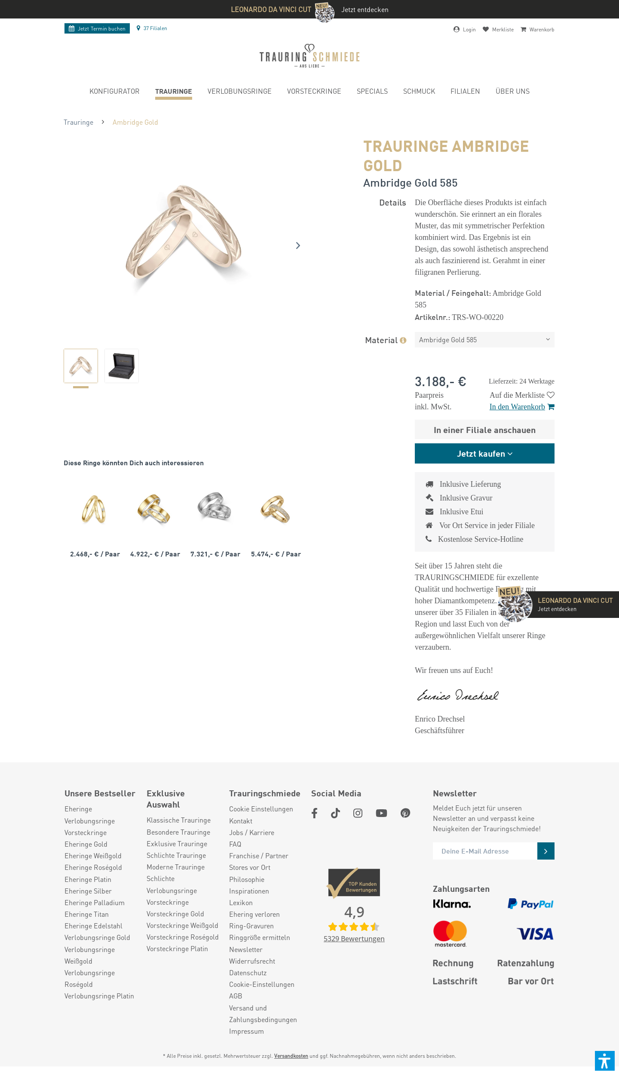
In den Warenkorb (522, 406)
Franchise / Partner (258, 855)
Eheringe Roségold (93, 867)
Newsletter (246, 949)
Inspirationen (249, 890)
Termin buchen (97, 28)
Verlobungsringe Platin (99, 995)
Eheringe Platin (87, 879)
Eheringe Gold (85, 843)
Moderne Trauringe (176, 866)
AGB (235, 995)
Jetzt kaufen (481, 453)
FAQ (235, 843)
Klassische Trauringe (179, 819)
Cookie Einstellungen (261, 808)
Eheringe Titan (86, 913)
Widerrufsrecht (252, 960)
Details (392, 202)
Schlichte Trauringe (176, 855)
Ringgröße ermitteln (259, 937)
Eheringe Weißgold (93, 855)
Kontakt (240, 820)
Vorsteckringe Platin (177, 948)
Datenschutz (248, 972)
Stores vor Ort (249, 867)
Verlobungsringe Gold (97, 937)
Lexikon (241, 902)
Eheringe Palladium (94, 902)
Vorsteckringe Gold (175, 913)
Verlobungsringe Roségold (89, 978)
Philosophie (246, 879)
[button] (605, 1061)
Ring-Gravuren (251, 925)
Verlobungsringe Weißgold (89, 955)
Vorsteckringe (85, 832)
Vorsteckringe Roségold (183, 936)
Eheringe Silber (88, 890)
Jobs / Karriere (251, 832)
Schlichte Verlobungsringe (172, 884)
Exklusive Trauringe (177, 843)
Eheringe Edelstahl (93, 925)
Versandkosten (291, 1056)
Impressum (246, 1030)
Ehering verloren (254, 913)
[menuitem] (114, 92)
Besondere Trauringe (178, 831)
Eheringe (78, 808)
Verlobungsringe (89, 820)
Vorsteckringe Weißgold (182, 925)
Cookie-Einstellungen (261, 984)
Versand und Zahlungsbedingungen (263, 1013)
